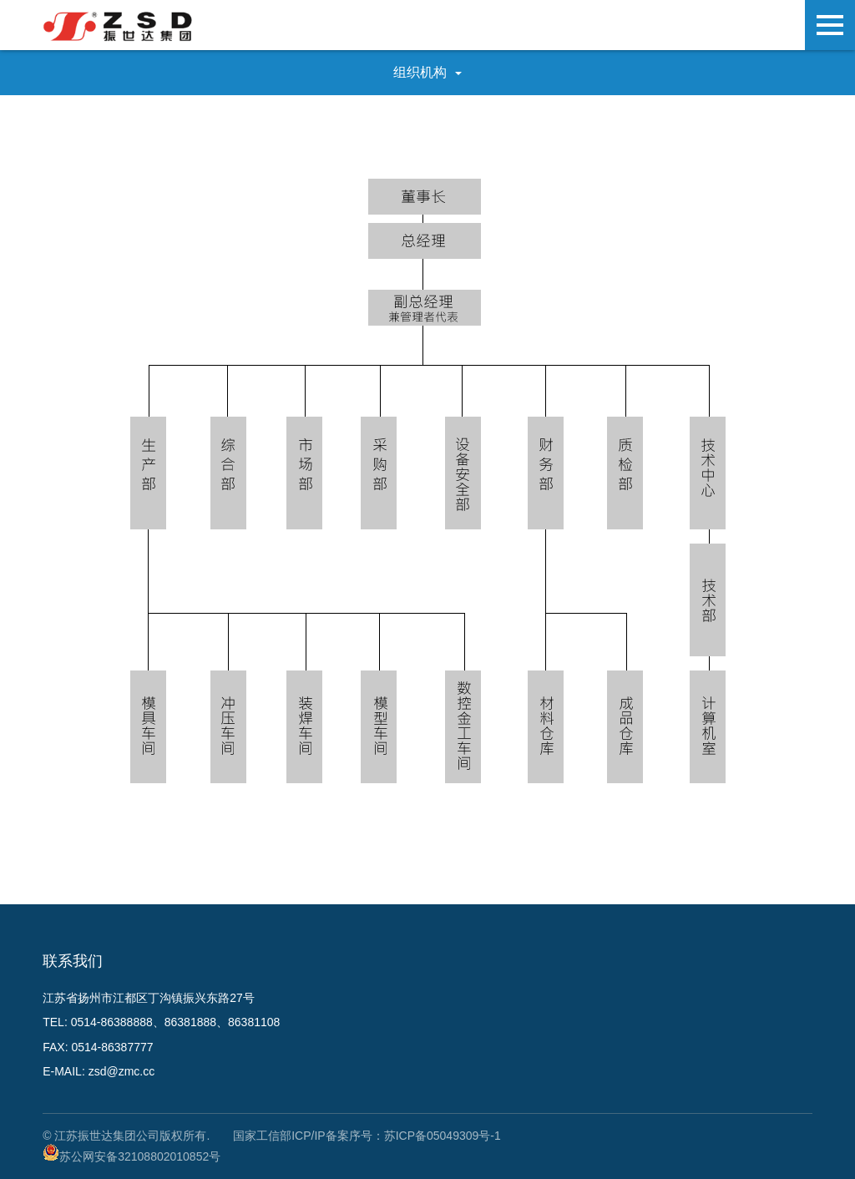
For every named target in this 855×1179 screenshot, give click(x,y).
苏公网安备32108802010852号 (139, 1156)
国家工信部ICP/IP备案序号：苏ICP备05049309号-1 (367, 1135)
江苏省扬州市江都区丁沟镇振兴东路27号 (149, 997)
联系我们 (73, 961)
